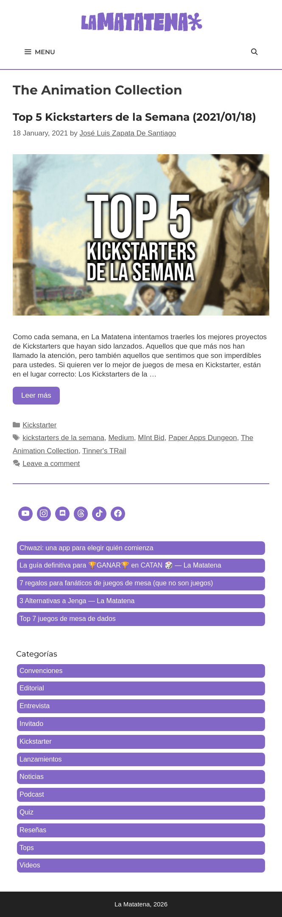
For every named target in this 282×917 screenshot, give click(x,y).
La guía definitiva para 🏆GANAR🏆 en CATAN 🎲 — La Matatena (120, 565)
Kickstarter (39, 425)
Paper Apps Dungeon (202, 438)
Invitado (31, 723)
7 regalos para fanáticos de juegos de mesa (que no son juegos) (116, 583)
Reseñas (33, 830)
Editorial (32, 688)
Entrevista (35, 705)
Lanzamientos (41, 759)
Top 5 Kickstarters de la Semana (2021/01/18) (134, 117)
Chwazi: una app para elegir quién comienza (87, 547)
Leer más (40, 397)
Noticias (32, 776)
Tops (27, 847)
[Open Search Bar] (254, 52)
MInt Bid (151, 438)
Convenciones (41, 670)
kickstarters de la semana (63, 438)
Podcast (32, 794)
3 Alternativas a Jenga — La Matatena (77, 600)
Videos (30, 865)
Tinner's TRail (104, 451)
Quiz (27, 812)
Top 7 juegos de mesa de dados (68, 618)
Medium (121, 438)
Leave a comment (51, 464)
